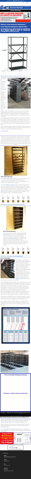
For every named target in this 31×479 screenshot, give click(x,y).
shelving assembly (19, 278)
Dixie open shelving (6, 178)
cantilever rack (11, 422)
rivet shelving (9, 76)
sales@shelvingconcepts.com (10, 456)
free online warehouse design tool (11, 429)
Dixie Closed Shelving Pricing (16, 256)
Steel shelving (3, 76)
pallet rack (26, 420)
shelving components (10, 184)
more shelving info (4, 131)
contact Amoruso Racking (15, 414)
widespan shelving (17, 76)
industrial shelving (20, 422)
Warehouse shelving (13, 238)
